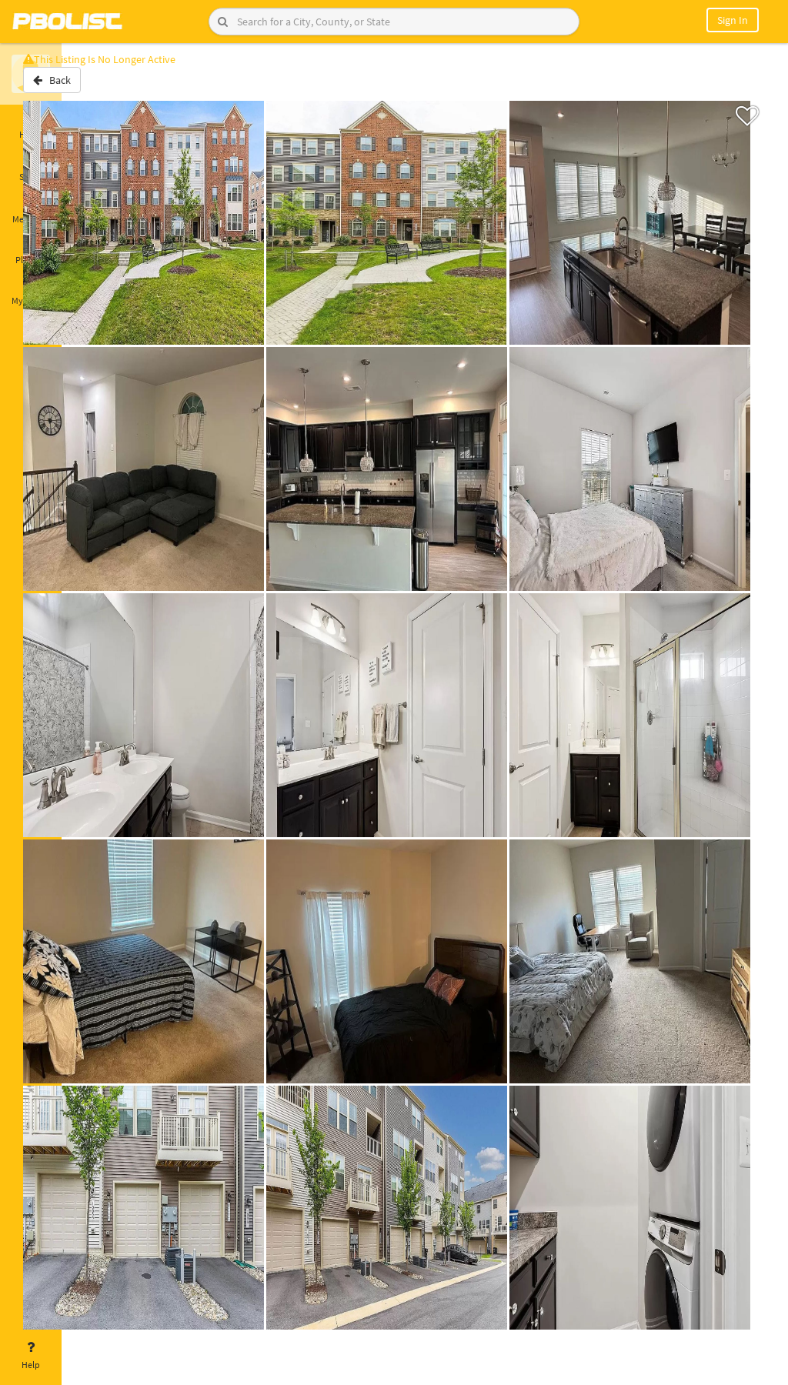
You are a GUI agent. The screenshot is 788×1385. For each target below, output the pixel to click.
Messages (30, 210)
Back (102, 87)
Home (30, 125)
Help (30, 1355)
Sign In (732, 20)
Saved (30, 167)
